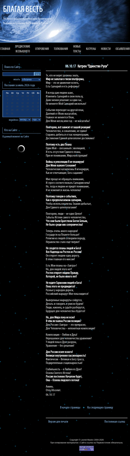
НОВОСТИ (106, 49)
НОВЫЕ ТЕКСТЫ (77, 49)
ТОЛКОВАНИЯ (61, 49)
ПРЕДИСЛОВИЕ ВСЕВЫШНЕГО (22, 49)
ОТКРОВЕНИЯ (42, 49)
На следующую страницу (100, 407)
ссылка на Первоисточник (98, 443)
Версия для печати (58, 421)
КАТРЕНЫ (91, 49)
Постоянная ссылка (114, 421)
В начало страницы (70, 407)
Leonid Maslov (87, 440)
